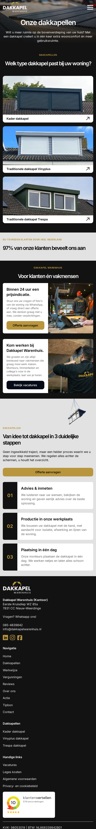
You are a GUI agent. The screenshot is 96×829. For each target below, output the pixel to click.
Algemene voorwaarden (19, 779)
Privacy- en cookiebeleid (20, 786)
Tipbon (8, 705)
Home (7, 656)
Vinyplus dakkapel (16, 738)
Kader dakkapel (14, 731)
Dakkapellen (11, 663)
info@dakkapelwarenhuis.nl (22, 629)
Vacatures (10, 765)
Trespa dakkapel (14, 745)
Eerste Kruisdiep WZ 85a (21, 604)
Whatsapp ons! (25, 616)
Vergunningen (12, 677)
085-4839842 (13, 625)
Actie (6, 698)
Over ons (9, 691)
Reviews (8, 684)
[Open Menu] (90, 7)
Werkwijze (10, 670)
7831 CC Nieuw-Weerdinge (22, 608)
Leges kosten (12, 772)
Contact (8, 712)
